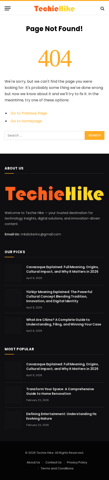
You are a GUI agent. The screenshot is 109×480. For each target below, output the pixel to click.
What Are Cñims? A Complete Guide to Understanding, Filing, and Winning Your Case (63, 322)
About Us (33, 462)
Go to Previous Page (29, 113)
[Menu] (8, 8)
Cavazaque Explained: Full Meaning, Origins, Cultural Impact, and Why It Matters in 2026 (62, 269)
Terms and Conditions (57, 468)
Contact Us (53, 462)
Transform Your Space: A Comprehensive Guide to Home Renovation (60, 391)
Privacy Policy (77, 462)
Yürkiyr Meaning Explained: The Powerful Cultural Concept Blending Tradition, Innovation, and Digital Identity (59, 296)
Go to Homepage (26, 121)
